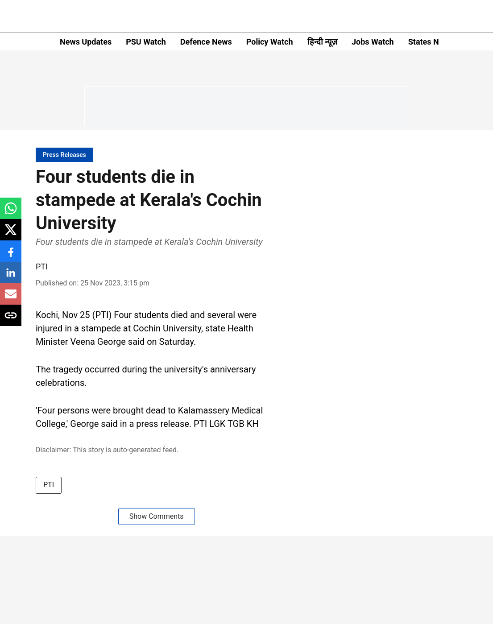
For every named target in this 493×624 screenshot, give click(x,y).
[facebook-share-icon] (11, 256)
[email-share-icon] (11, 298)
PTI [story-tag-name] (48, 484)
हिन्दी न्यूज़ (322, 41)
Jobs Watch (373, 41)
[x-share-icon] (11, 234)
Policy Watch (269, 41)
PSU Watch (146, 41)
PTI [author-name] (42, 266)
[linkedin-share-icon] (11, 277)
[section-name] (64, 154)
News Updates (86, 41)
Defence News (206, 41)
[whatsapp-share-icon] (11, 213)
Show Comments (156, 516)
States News (430, 41)
